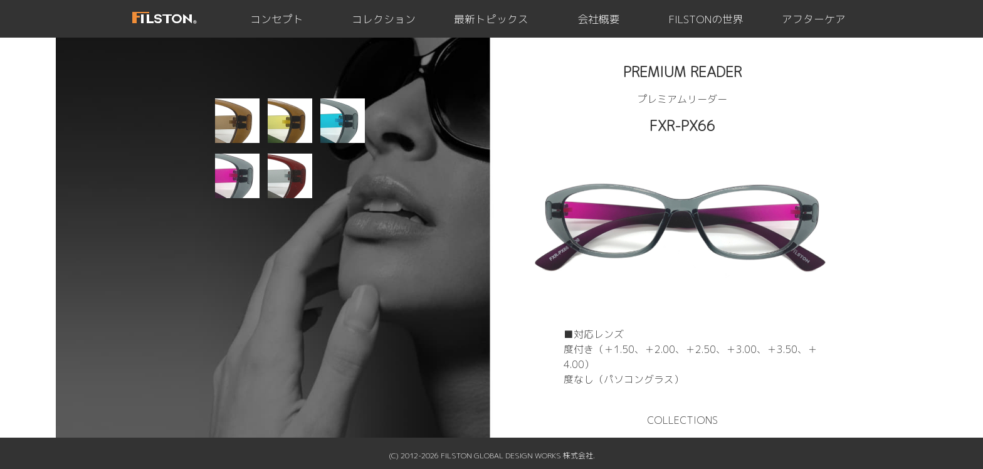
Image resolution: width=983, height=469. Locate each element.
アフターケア (814, 19)
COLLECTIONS (682, 420)
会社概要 (598, 19)
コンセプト (276, 19)
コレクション (384, 19)
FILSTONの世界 (706, 19)
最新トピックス (491, 19)
